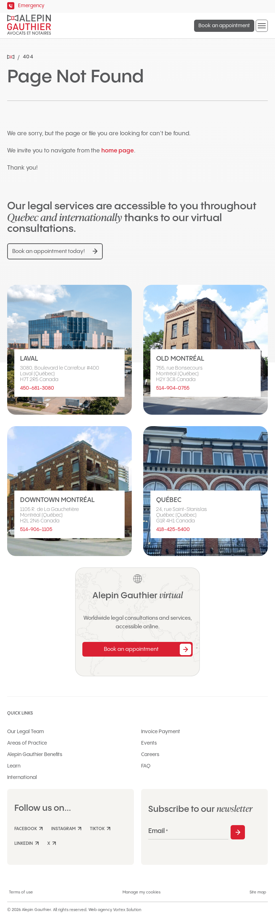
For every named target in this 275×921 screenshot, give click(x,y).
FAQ (145, 766)
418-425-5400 (173, 529)
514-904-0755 (172, 388)
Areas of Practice (27, 743)
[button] (262, 26)
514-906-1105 (36, 529)
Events (149, 743)
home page (117, 151)
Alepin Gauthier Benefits (34, 754)
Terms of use (21, 892)
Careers (150, 754)
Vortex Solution (127, 910)
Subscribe (238, 832)
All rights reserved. (70, 910)
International (22, 777)
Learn (13, 766)
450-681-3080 (37, 388)
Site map (258, 892)
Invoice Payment (160, 731)
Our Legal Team (25, 731)
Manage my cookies (141, 892)
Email (158, 831)
